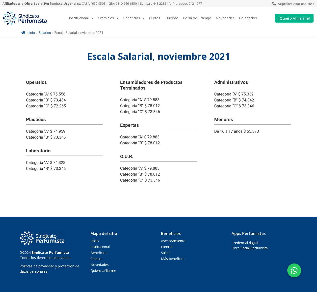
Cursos (154, 18)
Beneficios (134, 18)
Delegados (248, 18)
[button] (294, 270)
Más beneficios (173, 258)
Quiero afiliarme (103, 270)
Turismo (171, 18)
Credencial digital (245, 242)
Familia (166, 246)
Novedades (225, 18)
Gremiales (108, 18)
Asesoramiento (173, 240)
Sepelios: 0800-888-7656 (296, 3)
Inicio (28, 33)
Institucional (81, 18)
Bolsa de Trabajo (197, 18)
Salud (165, 252)
